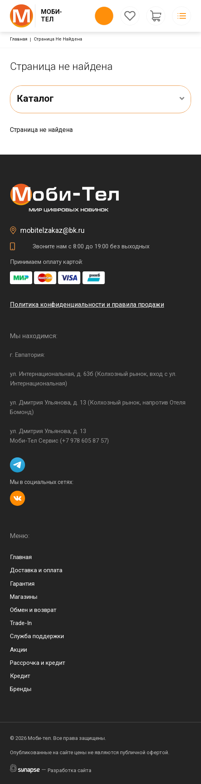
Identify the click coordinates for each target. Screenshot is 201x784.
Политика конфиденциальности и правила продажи (87, 304)
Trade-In (21, 623)
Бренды (20, 689)
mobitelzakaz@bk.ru (52, 230)
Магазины (23, 596)
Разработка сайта (69, 770)
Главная (18, 39)
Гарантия (22, 583)
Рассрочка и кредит (37, 662)
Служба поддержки (37, 636)
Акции (18, 649)
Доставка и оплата (36, 570)
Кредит (20, 675)
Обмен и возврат (33, 610)
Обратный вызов (104, 15)
